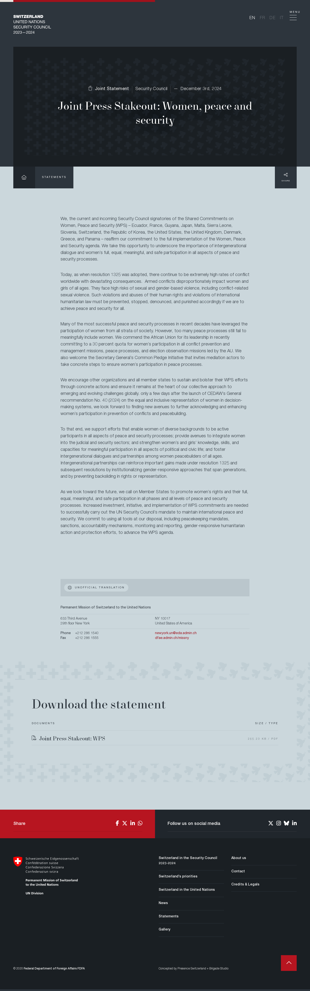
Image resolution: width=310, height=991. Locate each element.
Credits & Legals (245, 886)
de (273, 19)
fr (262, 19)
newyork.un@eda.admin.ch (176, 635)
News (163, 905)
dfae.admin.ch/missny (172, 640)
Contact (238, 873)
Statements (54, 179)
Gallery (164, 931)
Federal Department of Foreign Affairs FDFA (54, 970)
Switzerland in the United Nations (187, 891)
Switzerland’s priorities (178, 878)
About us (238, 860)
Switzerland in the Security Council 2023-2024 (188, 862)
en (252, 19)
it (282, 19)
